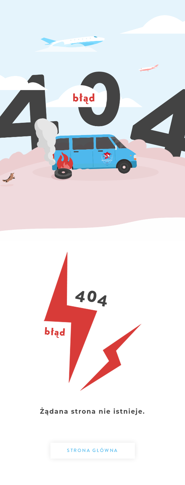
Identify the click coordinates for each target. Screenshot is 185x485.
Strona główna (92, 450)
